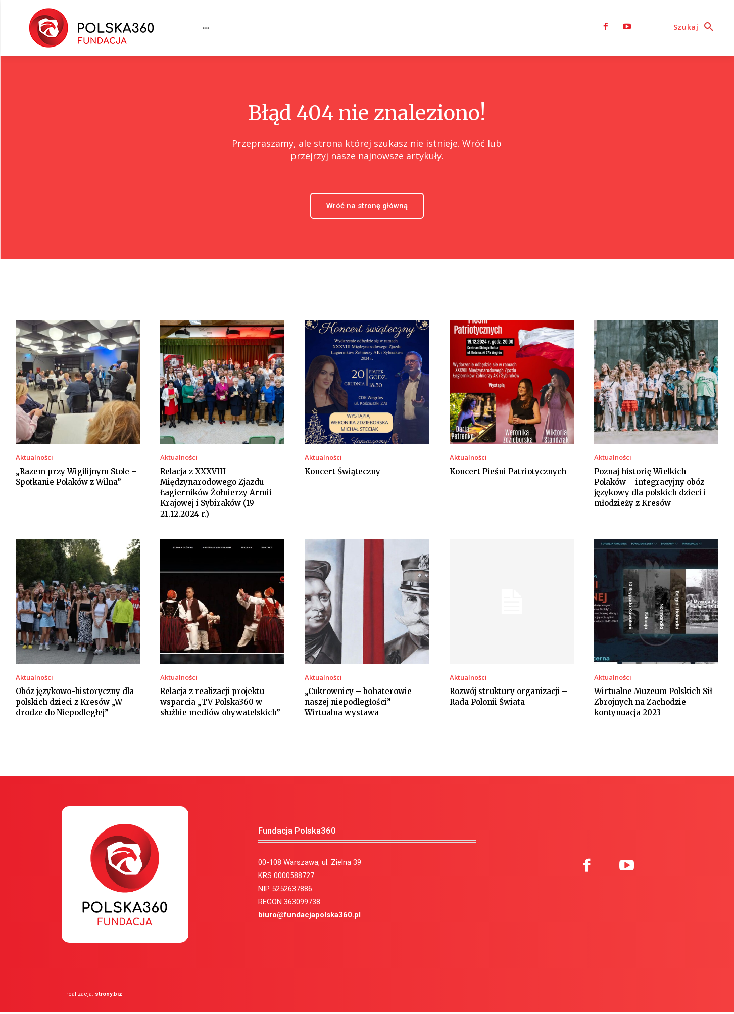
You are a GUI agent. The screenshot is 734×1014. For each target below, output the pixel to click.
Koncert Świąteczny (342, 473)
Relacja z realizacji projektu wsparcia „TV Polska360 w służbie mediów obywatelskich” (220, 703)
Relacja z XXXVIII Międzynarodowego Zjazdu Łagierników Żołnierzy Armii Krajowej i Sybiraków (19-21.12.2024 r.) (216, 495)
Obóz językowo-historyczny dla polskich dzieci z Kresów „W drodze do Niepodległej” (75, 703)
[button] (696, 27)
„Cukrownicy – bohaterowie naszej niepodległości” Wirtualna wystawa (358, 703)
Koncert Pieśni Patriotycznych (508, 473)
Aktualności (34, 459)
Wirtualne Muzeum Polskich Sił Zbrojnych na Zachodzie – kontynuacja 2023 (653, 703)
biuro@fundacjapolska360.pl (309, 916)
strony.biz (108, 996)
